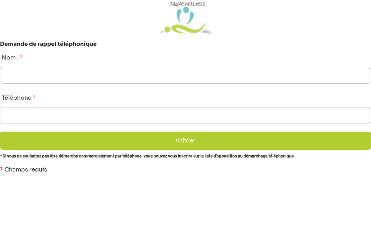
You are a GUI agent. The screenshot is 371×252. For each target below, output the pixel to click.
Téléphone (19, 98)
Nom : (12, 57)
